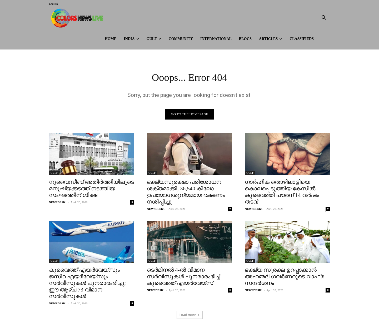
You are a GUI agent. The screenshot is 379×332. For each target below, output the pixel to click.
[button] (323, 18)
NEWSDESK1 (58, 202)
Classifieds (302, 39)
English (53, 3)
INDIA (131, 39)
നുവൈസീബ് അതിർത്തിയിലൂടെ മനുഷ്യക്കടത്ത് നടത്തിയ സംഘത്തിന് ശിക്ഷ (91, 189)
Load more (189, 315)
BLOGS (245, 39)
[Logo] (78, 18)
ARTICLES (270, 39)
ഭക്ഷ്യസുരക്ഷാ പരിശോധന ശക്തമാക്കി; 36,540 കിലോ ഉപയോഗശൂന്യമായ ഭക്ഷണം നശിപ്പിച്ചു (186, 192)
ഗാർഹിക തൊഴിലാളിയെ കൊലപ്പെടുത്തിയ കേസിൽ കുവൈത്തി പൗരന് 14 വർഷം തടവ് (282, 192)
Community (181, 39)
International (216, 39)
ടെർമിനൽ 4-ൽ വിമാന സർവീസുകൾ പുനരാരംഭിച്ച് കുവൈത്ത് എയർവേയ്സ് (183, 277)
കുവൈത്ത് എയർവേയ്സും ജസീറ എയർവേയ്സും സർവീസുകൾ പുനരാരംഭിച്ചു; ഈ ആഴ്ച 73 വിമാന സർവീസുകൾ (87, 283)
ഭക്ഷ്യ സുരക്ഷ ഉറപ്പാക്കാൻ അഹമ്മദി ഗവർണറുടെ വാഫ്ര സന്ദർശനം (284, 277)
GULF (154, 39)
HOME (110, 39)
